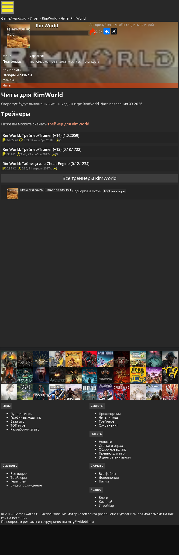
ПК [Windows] (42, 66)
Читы (9, 94)
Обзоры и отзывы (19, 81)
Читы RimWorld (74, 22)
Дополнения (109, 517)
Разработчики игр (26, 469)
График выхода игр (27, 457)
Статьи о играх (111, 485)
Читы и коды (109, 457)
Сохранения (108, 465)
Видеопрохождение (27, 525)
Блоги (103, 538)
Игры (35, 22)
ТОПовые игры (117, 223)
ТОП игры (20, 465)
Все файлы (107, 513)
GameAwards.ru (15, 22)
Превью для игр (112, 493)
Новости (105, 481)
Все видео (20, 513)
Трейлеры (20, 517)
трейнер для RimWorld (69, 135)
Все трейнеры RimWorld (89, 206)
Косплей (105, 542)
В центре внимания (115, 497)
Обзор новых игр (112, 489)
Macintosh (79, 66)
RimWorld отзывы (59, 221)
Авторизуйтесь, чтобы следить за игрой (122, 30)
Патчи (104, 521)
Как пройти (14, 75)
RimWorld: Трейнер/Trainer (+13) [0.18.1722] (50, 168)
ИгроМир (106, 546)
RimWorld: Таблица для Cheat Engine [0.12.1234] (54, 187)
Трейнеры (107, 461)
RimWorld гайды (31, 221)
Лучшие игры (23, 453)
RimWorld (51, 22)
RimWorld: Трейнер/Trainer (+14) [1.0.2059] (48, 149)
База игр (19, 461)
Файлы (11, 88)
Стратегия (40, 59)
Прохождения (110, 453)
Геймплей (20, 521)
